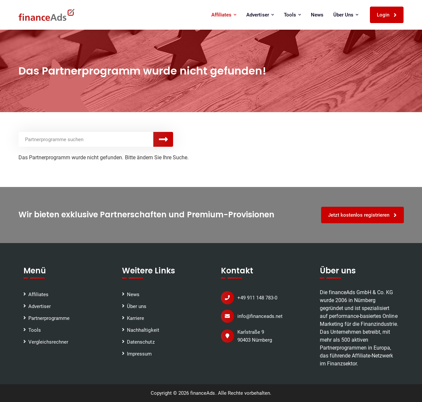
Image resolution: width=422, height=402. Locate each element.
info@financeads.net (260, 316)
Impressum (139, 354)
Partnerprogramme (49, 318)
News (317, 15)
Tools (292, 15)
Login (387, 15)
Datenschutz (140, 342)
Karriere (135, 318)
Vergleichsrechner (48, 342)
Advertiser (260, 15)
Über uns (345, 15)
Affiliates (223, 15)
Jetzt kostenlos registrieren (362, 215)
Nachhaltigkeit (143, 330)
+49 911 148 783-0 (257, 298)
